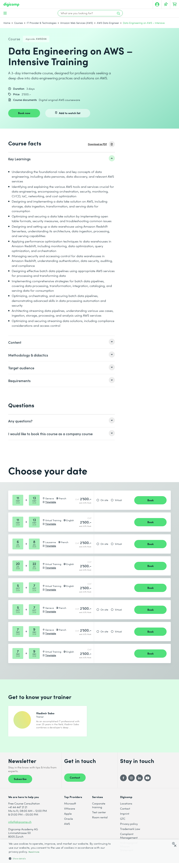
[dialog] (89, 851)
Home (6, 23)
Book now (24, 113)
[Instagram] (131, 780)
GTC (122, 821)
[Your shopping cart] (174, 4)
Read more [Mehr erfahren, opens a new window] (34, 851)
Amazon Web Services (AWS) (76, 23)
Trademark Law (130, 831)
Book (150, 500)
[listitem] (61, 158)
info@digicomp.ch (19, 824)
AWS (67, 826)
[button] (61, 858)
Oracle (68, 821)
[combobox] (174, 843)
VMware (69, 811)
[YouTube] (147, 780)
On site (104, 500)
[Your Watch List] (166, 4)
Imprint (124, 816)
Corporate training (98, 807)
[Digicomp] (11, 5)
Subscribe (20, 781)
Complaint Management (129, 838)
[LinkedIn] (139, 780)
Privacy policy (129, 826)
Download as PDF (97, 144)
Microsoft (70, 806)
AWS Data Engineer (108, 23)
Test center (99, 815)
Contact (75, 780)
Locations (126, 806)
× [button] (175, 846)
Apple (68, 816)
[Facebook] (123, 780)
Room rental (100, 820)
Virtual (118, 500)
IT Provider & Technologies (41, 23)
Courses (18, 23)
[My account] (157, 4)
